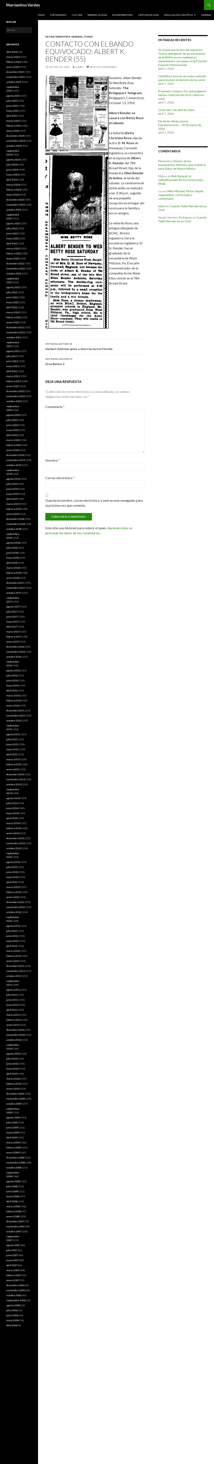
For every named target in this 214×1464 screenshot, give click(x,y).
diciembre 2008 (15, 1157)
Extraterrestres (122, 15)
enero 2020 (12, 450)
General (206, 15)
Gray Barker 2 (94, 361)
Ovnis (41, 15)
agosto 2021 (13, 351)
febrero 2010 (13, 1083)
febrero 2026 (13, 61)
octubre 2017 (13, 592)
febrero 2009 (13, 1147)
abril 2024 (11, 179)
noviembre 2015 (15, 715)
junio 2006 (12, 1315)
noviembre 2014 (15, 779)
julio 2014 (11, 803)
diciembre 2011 (15, 966)
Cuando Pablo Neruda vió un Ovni (182, 219)
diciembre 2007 (15, 1221)
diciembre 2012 (15, 902)
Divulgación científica (178, 15)
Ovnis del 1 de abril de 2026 (176, 110)
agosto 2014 (13, 798)
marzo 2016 (13, 695)
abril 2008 (11, 1201)
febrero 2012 (13, 955)
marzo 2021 (13, 376)
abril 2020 (11, 435)
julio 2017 (11, 611)
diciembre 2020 (15, 391)
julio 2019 (11, 483)
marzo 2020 (13, 440)
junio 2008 (12, 1191)
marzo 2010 (13, 1078)
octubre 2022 (13, 273)
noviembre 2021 (15, 332)
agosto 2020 (13, 415)
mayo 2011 (12, 1004)
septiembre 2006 (15, 1300)
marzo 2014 (13, 823)
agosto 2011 (13, 989)
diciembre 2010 (15, 1029)
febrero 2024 (13, 189)
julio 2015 (11, 739)
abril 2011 (11, 1009)
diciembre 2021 (15, 327)
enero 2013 (12, 897)
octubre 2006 (13, 1295)
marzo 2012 (13, 950)
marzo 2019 (13, 503)
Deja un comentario (103, 66)
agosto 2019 (13, 478)
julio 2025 (11, 100)
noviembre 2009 (15, 1098)
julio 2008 (11, 1186)
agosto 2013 (13, 862)
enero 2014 (12, 833)
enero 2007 (12, 1280)
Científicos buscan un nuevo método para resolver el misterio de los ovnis (182, 78)
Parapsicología (97, 15)
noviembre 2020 (15, 396)
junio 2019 (12, 488)
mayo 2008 (12, 1196)
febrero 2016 (13, 700)
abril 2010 (11, 1073)
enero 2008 (12, 1216)
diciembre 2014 (15, 774)
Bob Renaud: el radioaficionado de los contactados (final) (181, 179)
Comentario (55, 407)
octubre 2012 (13, 912)
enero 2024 (12, 194)
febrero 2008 (13, 1211)
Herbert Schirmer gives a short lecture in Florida (94, 346)
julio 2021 (11, 356)
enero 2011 (12, 1024)
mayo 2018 (12, 557)
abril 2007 (11, 1265)
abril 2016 (11, 690)
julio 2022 (11, 292)
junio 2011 (12, 999)
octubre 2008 (13, 1167)
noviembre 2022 (15, 268)
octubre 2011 (13, 976)
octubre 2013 (13, 848)
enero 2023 (12, 258)
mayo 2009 (12, 1132)
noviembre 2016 (15, 651)
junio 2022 (12, 297)
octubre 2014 (13, 784)
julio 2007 (11, 1250)
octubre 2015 (13, 720)
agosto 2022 (13, 287)
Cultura (77, 15)
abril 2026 (11, 51)
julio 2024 (11, 164)
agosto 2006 (13, 1305)
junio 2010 (12, 1063)
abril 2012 (11, 945)
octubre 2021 (13, 337)
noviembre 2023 (15, 204)
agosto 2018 (13, 542)
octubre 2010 (13, 1039)
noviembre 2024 (15, 140)
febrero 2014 (13, 828)
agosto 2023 (13, 223)
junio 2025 (12, 105)
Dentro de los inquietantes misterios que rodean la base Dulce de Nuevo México (182, 164)
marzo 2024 (13, 184)
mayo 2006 (12, 1320)
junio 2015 (12, 744)
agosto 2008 (13, 1181)
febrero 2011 (13, 1019)
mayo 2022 (12, 302)
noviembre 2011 (15, 971)
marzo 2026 (13, 56)
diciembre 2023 (15, 199)
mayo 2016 (12, 685)
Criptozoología (148, 15)
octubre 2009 (13, 1103)
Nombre (52, 460)
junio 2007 (12, 1255)
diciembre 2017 (15, 582)
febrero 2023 (13, 253)
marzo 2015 (13, 759)
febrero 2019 (13, 508)
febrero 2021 (13, 381)
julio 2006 (11, 1310)
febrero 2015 (13, 764)
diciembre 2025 (15, 71)
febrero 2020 (13, 445)
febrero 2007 (13, 1275)
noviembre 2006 (15, 1290)
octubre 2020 (13, 401)
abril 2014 (11, 818)
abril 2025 (11, 115)
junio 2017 (12, 616)
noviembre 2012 (15, 907)
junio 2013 (12, 872)
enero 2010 (12, 1088)
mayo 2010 (12, 1068)
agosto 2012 (13, 925)
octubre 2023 (13, 209)
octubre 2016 (13, 656)
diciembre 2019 (15, 455)
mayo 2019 (12, 493)
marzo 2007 (13, 1270)
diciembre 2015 (15, 710)
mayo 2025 (12, 110)
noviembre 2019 (15, 460)
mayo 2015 (12, 749)
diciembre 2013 (15, 838)
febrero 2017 (13, 636)
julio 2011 (11, 994)
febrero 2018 (13, 572)
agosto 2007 (13, 1245)
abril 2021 (11, 371)
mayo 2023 (12, 238)
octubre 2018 (13, 529)
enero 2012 (12, 961)
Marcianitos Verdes (23, 5)
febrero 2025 (13, 125)
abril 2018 (11, 562)
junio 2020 (12, 425)
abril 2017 (11, 626)
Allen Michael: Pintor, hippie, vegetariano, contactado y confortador (181, 194)
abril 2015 (11, 754)
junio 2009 (12, 1127)
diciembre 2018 (15, 518)
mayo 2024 (12, 174)
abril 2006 (11, 1325)
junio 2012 (12, 935)
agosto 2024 (13, 159)
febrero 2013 (13, 892)
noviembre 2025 (15, 76)
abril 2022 (11, 307)
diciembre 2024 (15, 135)
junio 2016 (12, 680)
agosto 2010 (13, 1053)
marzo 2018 (13, 567)
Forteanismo (58, 15)
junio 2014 (12, 808)
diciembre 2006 (15, 1285)
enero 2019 (12, 513)
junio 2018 (12, 552)
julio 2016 (11, 675)
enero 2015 (12, 769)
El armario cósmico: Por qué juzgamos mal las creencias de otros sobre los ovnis (182, 94)
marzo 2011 (13, 1014)
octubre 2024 (13, 145)
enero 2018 (12, 577)
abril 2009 (11, 1137)
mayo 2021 (12, 366)
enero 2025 (12, 130)
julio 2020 (11, 420)
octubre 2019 (13, 465)
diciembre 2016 (15, 646)
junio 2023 (12, 233)
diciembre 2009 (15, 1093)
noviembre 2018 (15, 523)
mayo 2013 (12, 877)
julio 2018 (11, 547)
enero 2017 (12, 641)
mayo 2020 (12, 430)
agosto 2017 (13, 606)
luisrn (79, 66)
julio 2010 (11, 1058)
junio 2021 (12, 361)
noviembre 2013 (15, 843)
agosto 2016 (13, 670)
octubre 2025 (13, 81)
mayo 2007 (12, 1260)
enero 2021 (12, 386)
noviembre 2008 (15, 1162)
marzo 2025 (13, 120)
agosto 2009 (13, 1117)
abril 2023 (11, 243)
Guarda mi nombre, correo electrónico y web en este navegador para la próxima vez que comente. (94, 502)
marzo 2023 (13, 248)
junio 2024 (12, 169)
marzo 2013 (13, 887)
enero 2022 (12, 322)
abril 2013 (11, 882)
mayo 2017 (12, 621)
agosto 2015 (13, 734)
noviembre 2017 (15, 587)
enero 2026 (12, 66)
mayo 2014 (12, 813)
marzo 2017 (13, 631)
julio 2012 (11, 930)
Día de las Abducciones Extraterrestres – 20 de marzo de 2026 (179, 124)
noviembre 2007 (15, 1226)
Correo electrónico (60, 478)
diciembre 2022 (15, 263)
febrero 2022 (13, 317)
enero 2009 (12, 1152)
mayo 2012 (12, 940)
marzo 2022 (13, 312)
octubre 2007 (13, 1231)
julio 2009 (11, 1122)
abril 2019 (11, 498)
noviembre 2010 (15, 1034)
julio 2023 (11, 228)
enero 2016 (12, 705)
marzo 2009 (13, 1142)
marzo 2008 (13, 1206)
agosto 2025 (13, 95)
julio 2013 (11, 867)
